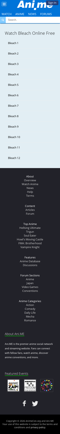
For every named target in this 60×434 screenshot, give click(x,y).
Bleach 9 (13, 126)
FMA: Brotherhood (30, 243)
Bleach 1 (13, 43)
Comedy (30, 309)
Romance (30, 320)
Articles (30, 210)
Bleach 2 (13, 53)
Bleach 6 (13, 95)
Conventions (30, 291)
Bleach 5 (13, 85)
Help (30, 192)
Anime (19, 14)
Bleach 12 (14, 158)
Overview (30, 180)
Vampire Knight (30, 247)
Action (30, 305)
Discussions (30, 265)
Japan (30, 283)
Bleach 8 (13, 116)
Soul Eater (30, 235)
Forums (46, 14)
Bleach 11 (14, 147)
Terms (30, 195)
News (32, 14)
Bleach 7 (13, 105)
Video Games (30, 287)
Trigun (30, 231)
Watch (7, 14)
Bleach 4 (13, 74)
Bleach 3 (13, 64)
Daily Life (30, 312)
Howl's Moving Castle (30, 239)
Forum (30, 213)
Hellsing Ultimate (30, 228)
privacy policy (38, 427)
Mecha (30, 316)
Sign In (52, 2)
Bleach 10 (14, 137)
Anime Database (30, 261)
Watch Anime (30, 184)
